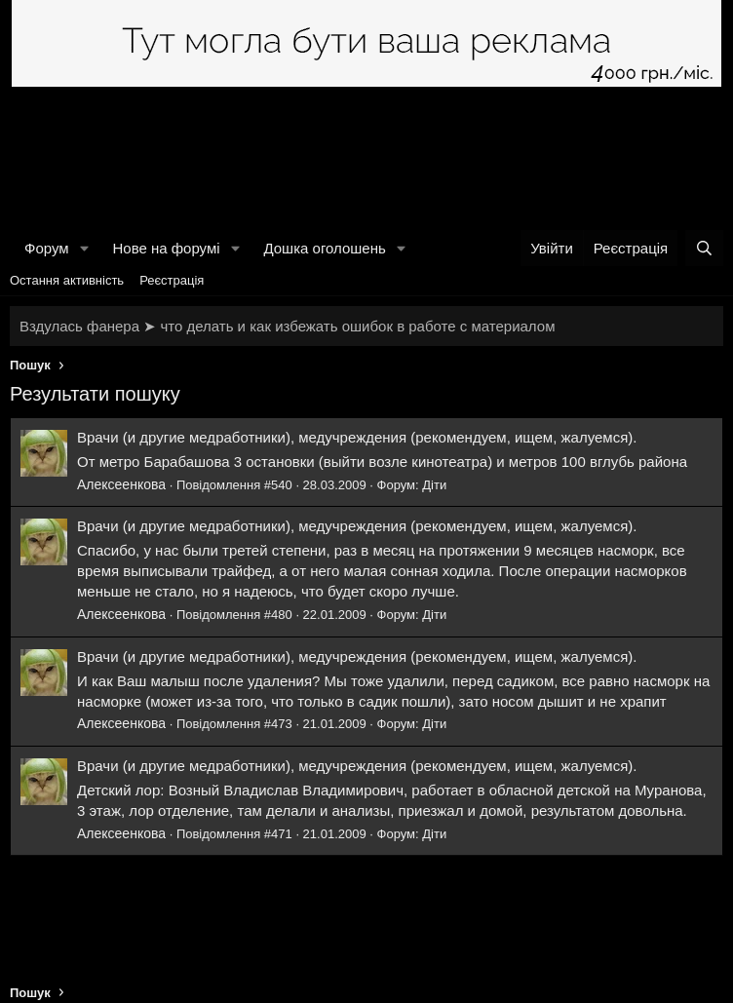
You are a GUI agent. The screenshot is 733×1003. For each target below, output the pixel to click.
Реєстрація (171, 280)
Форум (46, 248)
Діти (434, 485)
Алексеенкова (121, 484)
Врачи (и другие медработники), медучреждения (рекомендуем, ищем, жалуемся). (357, 437)
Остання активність (67, 280)
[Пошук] (704, 248)
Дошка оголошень (324, 248)
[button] (83, 248)
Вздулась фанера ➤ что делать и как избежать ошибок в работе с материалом (287, 326)
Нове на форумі (165, 248)
